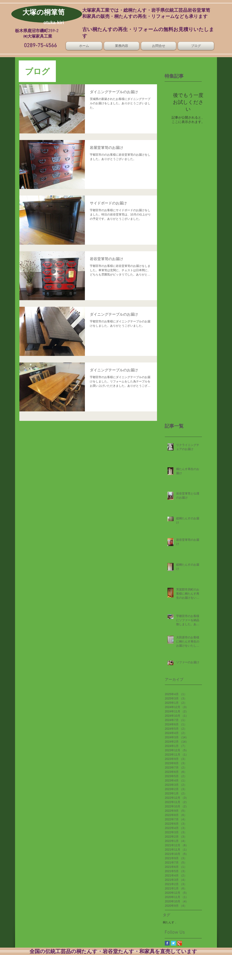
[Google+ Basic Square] (179, 943)
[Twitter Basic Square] (173, 943)
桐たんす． (170, 922)
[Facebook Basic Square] (167, 943)
